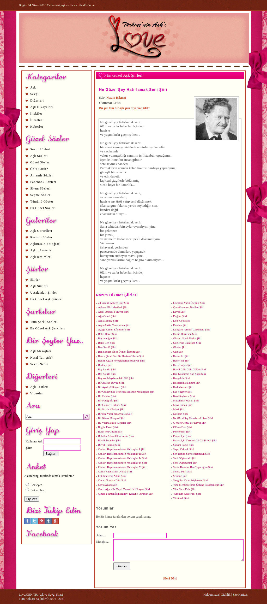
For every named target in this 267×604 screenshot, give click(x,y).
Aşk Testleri (39, 387)
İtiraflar (36, 120)
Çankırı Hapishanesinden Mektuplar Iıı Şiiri (122, 458)
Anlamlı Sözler (41, 175)
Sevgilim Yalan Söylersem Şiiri (190, 480)
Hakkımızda (211, 594)
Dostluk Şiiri (180, 325)
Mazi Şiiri (178, 409)
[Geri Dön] (170, 578)
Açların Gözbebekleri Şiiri (113, 307)
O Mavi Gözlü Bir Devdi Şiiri (190, 422)
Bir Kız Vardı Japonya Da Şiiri (115, 413)
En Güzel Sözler (42, 208)
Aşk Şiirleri (39, 286)
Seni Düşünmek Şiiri (184, 458)
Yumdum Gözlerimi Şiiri (187, 493)
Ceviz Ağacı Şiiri (107, 484)
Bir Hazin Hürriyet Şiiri (111, 409)
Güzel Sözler (40, 162)
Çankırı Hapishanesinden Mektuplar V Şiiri (122, 467)
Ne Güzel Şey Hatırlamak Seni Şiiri (133, 89)
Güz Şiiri (178, 351)
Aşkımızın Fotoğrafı (45, 244)
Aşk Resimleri (41, 257)
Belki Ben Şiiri (106, 342)
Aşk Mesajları (40, 351)
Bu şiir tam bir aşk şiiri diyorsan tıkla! (124, 108)
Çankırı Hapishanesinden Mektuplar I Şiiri (121, 449)
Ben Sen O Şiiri (107, 347)
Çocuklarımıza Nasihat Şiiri (188, 307)
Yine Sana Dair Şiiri (184, 489)
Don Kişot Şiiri (181, 320)
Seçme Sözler (40, 195)
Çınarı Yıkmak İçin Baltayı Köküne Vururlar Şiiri (125, 493)
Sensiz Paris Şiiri (182, 471)
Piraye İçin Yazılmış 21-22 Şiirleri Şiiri (195, 440)
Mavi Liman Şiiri (182, 405)
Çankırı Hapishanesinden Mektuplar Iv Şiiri (122, 462)
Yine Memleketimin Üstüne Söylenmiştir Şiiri (198, 484)
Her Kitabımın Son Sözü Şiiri (189, 373)
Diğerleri (37, 100)
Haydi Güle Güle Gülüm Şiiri (189, 369)
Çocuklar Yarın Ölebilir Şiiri (189, 302)
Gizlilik (225, 594)
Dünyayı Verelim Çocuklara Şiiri (191, 329)
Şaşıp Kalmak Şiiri (183, 449)
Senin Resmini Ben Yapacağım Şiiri (193, 467)
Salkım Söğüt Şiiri (183, 444)
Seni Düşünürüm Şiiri (185, 462)
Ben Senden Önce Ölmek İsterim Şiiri (119, 351)
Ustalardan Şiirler (43, 292)
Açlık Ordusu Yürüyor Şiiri (113, 311)
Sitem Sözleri (40, 188)
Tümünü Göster (41, 201)
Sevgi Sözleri (40, 149)
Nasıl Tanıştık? (41, 357)
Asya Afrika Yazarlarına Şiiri (114, 325)
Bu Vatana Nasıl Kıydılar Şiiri (114, 422)
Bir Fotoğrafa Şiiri (108, 400)
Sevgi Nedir (39, 364)
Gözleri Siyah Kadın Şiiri (187, 338)
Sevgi (34, 94)
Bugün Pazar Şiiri (108, 427)
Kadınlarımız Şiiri (183, 387)
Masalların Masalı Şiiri (186, 400)
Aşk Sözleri (39, 156)
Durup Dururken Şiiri (185, 334)
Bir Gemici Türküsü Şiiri (112, 405)
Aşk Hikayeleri (41, 107)
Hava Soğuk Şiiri (182, 365)
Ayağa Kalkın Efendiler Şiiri (114, 329)
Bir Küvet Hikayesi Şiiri (111, 418)
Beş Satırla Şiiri (107, 369)
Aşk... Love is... (42, 250)
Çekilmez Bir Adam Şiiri (112, 476)
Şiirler (35, 279)
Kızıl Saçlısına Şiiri (184, 396)
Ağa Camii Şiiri (107, 316)
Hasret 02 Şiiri (181, 360)
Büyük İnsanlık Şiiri (109, 440)
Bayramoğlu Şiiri (107, 338)
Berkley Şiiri (105, 365)
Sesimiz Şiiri (180, 476)
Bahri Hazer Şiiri (107, 334)
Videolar (36, 393)
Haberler (36, 126)
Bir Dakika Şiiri (107, 396)
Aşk (33, 87)
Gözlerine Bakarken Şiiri (187, 342)
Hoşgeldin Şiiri (181, 378)
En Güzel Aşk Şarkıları (47, 328)
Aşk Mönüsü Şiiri (108, 320)
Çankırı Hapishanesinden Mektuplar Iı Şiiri (122, 453)
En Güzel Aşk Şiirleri (46, 299)
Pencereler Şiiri (181, 431)
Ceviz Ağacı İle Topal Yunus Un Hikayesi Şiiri (124, 489)
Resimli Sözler (41, 237)
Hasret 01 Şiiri (181, 356)
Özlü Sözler (39, 169)
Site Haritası (240, 594)
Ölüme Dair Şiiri (182, 427)
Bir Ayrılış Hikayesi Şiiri (112, 387)
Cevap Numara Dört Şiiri (112, 480)
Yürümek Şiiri (181, 498)
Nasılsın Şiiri (180, 413)
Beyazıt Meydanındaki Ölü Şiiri (116, 378)
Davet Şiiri (179, 311)
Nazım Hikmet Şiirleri (117, 295)
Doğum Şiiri (180, 316)
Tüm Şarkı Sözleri (44, 322)
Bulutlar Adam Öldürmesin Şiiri (116, 436)
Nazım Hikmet (116, 97)
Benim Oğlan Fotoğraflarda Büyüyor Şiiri (121, 360)
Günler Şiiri (179, 347)
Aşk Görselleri (41, 231)
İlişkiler (36, 113)
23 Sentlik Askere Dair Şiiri (113, 302)
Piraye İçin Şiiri (182, 436)
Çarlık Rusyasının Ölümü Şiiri (115, 471)
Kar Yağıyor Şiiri (182, 391)
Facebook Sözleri (43, 182)
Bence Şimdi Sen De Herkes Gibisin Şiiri (121, 356)
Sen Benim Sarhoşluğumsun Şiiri (191, 453)
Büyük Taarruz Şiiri (109, 444)
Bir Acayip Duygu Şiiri (111, 382)
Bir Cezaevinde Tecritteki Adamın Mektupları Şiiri (126, 391)
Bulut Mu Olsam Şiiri (110, 431)
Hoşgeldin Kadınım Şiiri (187, 382)
